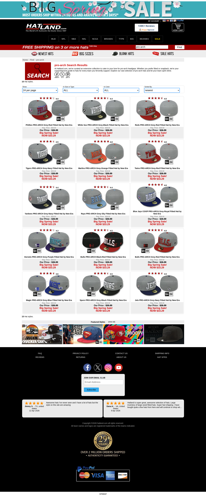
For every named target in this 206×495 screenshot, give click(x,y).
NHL (84, 39)
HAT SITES (162, 357)
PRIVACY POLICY (81, 353)
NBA (74, 39)
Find (179, 47)
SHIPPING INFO (162, 353)
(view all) (111, 322)
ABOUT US (121, 357)
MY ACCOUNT (153, 21)
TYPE (121, 39)
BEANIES (144, 39)
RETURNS (80, 357)
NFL (64, 39)
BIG (132, 39)
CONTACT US (121, 353)
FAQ (40, 353)
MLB (53, 39)
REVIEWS (40, 357)
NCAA (95, 39)
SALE (157, 39)
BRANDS (108, 39)
